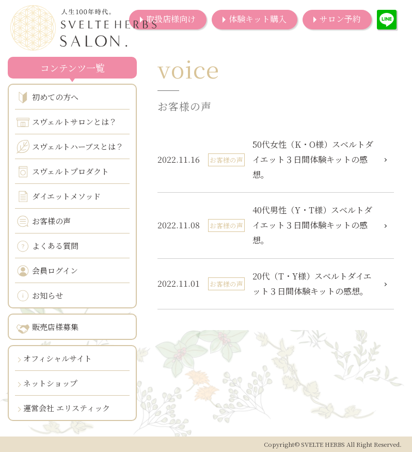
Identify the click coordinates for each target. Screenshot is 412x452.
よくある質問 (47, 246)
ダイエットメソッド (59, 196)
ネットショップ (50, 383)
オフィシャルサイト (57, 358)
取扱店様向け (171, 19)
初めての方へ (47, 97)
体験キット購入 (258, 19)
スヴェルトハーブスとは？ (70, 146)
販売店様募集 (47, 327)
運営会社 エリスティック (66, 407)
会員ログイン (47, 270)
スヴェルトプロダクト (63, 171)
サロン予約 (340, 19)
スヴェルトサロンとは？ (67, 122)
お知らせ (40, 295)
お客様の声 (44, 221)
